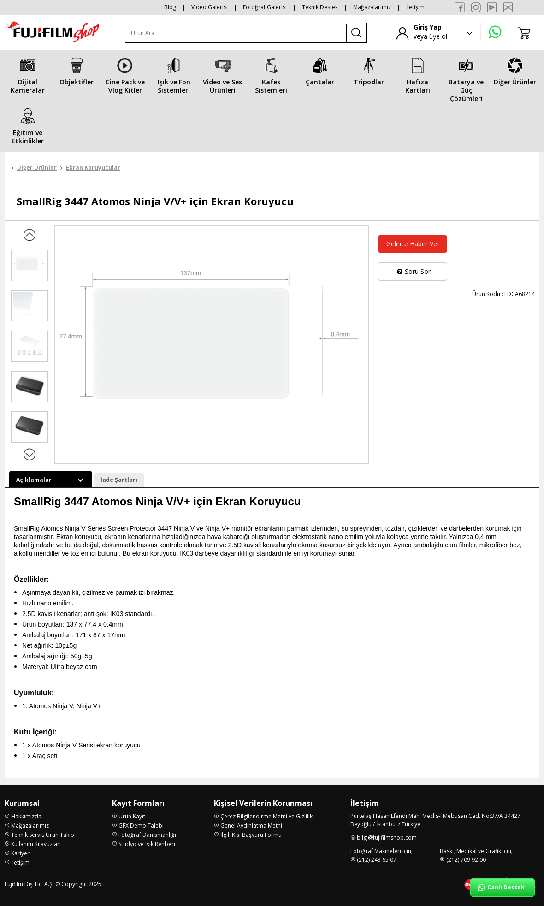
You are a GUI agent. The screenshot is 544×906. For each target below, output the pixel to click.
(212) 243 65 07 (376, 860)
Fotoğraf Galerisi (265, 7)
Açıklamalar (50, 480)
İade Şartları (119, 480)
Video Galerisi (209, 7)
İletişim (415, 7)
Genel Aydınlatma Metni (251, 825)
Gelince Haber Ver (412, 243)
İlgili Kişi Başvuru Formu (251, 835)
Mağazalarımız (372, 7)
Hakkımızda (26, 816)
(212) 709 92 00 (466, 860)
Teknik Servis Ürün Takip (42, 835)
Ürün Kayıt (131, 816)
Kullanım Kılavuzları (36, 844)
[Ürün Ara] (236, 33)
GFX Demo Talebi (141, 825)
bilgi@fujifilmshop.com (387, 837)
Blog (170, 7)
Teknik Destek (320, 7)
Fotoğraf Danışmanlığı (147, 835)
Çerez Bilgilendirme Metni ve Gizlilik (266, 816)
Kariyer (20, 853)
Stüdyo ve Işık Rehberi (146, 844)
